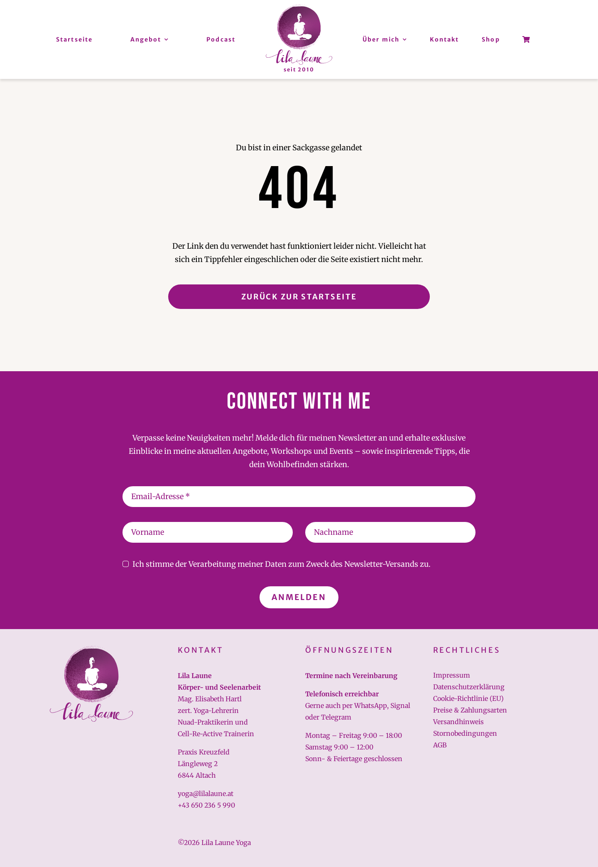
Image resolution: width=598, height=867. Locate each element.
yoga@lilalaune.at (205, 793)
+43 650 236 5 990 (206, 805)
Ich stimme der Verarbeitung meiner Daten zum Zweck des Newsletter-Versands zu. (281, 564)
